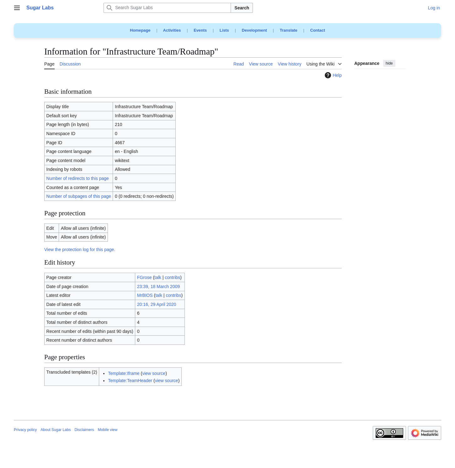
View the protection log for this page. (79, 249)
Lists (224, 30)
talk (157, 277)
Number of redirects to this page (77, 178)
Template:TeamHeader (130, 380)
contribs (172, 277)
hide (389, 63)
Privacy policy (25, 430)
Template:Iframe (123, 373)
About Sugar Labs (55, 430)
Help (332, 75)
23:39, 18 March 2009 (158, 286)
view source (153, 373)
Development (254, 30)
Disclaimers (84, 430)
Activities (172, 30)
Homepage (140, 30)
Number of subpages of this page (78, 196)
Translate (288, 30)
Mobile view (107, 430)
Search (241, 7)
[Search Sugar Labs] (167, 8)
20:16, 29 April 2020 (156, 304)
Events (200, 30)
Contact (317, 30)
